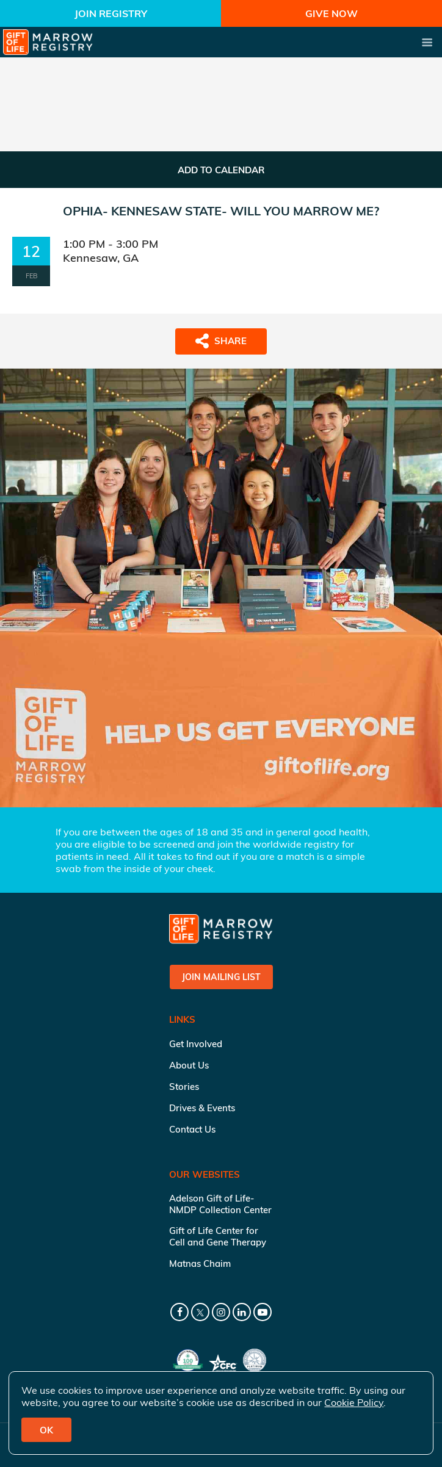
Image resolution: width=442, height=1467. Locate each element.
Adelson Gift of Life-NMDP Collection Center (220, 1204)
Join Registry (110, 13)
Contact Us (192, 1129)
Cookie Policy (353, 1402)
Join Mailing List (221, 976)
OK (46, 1430)
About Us (189, 1065)
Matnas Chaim (200, 1263)
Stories (184, 1086)
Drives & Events (202, 1108)
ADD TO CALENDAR (221, 170)
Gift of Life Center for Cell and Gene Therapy (217, 1236)
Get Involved (195, 1044)
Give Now (331, 13)
